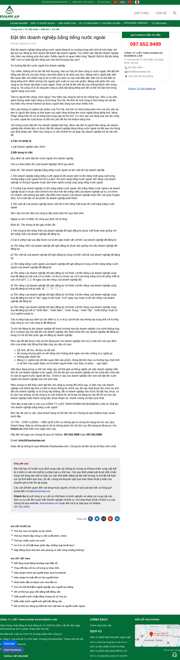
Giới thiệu (141, 13)
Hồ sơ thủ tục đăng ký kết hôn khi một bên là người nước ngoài (49, 606)
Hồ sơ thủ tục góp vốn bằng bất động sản (37, 591)
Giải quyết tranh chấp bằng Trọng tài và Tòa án (40, 596)
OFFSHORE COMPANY (137, 23)
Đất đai (45, 29)
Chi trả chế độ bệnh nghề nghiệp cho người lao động (43, 587)
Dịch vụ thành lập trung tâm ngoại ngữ (110, 637)
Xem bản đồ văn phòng (138, 76)
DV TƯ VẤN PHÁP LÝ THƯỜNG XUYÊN (101, 23)
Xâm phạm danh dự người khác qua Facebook (40, 572)
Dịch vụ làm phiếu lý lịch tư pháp (107, 646)
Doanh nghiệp (20, 23)
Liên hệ (161, 13)
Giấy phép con (68, 23)
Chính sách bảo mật (100, 625)
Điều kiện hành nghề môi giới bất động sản (38, 601)
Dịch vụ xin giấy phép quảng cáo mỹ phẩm (109, 656)
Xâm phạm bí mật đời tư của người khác (36, 577)
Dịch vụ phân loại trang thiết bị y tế (108, 650)
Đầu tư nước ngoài (44, 23)
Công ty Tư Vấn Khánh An (142, 88)
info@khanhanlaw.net (54, 2)
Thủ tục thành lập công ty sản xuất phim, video (40, 535)
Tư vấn (55, 29)
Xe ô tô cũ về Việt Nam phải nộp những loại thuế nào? (44, 545)
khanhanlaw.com (49, 503)
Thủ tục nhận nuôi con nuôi (29, 540)
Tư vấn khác (160, 23)
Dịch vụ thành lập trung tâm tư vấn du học (108, 642)
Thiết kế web (168, 650)
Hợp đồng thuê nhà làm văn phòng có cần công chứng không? (49, 550)
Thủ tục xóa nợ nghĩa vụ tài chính (33, 531)
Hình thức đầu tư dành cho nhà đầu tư (35, 582)
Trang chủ (16, 29)
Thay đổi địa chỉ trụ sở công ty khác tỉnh (36, 568)
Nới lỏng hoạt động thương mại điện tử (36, 563)
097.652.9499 (103, 2)
